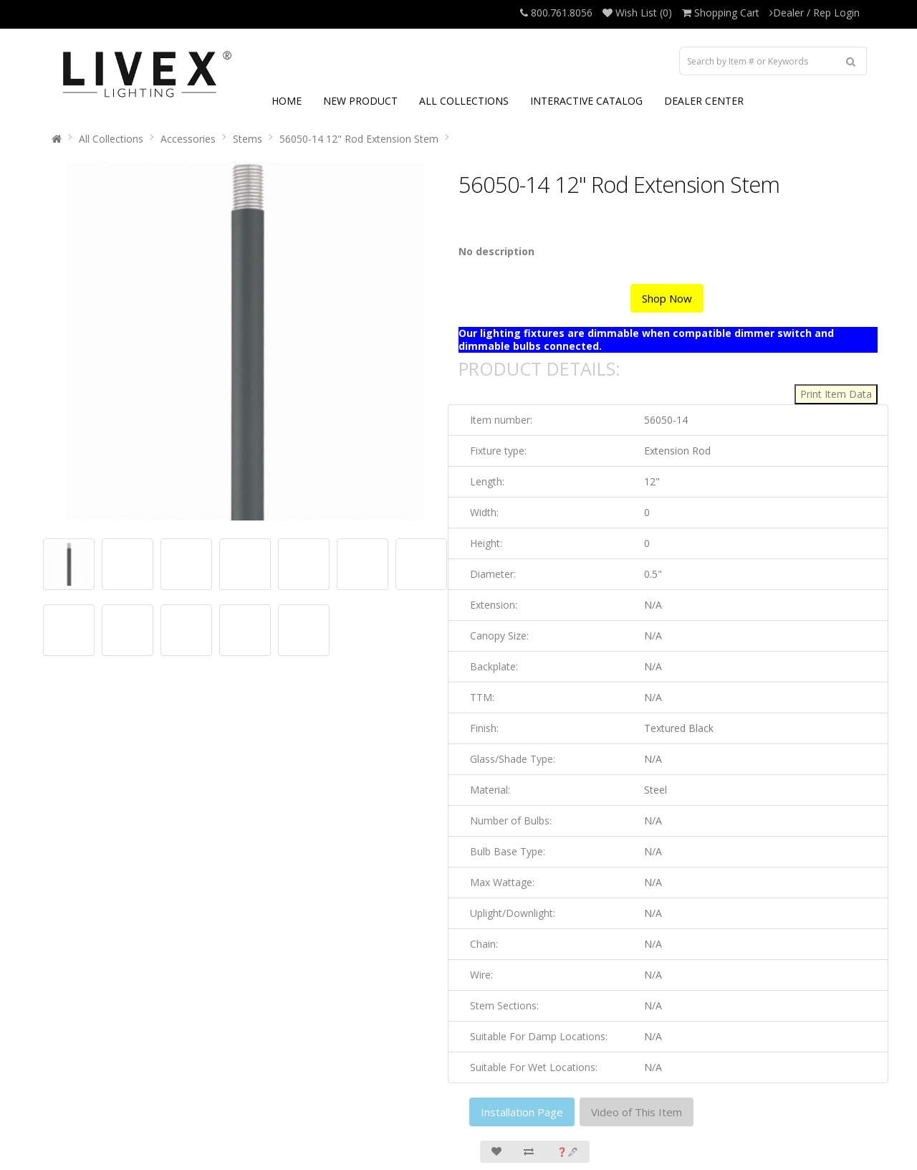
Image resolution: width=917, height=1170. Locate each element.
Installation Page (522, 1112)
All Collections (111, 139)
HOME (287, 101)
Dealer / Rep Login (814, 12)
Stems (247, 139)
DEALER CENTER (704, 101)
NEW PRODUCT (360, 101)
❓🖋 (567, 1152)
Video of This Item (636, 1112)
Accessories (188, 139)
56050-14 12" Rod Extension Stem (358, 139)
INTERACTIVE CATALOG (586, 101)
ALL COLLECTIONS (464, 101)
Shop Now (667, 298)
